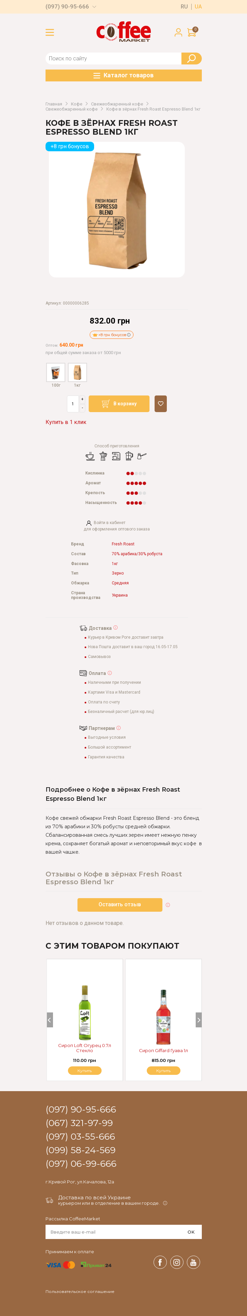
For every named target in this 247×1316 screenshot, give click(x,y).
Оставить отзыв (120, 904)
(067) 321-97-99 (79, 1123)
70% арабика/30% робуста (137, 554)
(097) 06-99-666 (81, 1164)
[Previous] (50, 1019)
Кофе (76, 104)
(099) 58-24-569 (81, 1150)
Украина (120, 595)
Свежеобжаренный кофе (117, 104)
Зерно (118, 573)
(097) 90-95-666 (67, 6)
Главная (54, 104)
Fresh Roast (123, 544)
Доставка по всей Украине (94, 1197)
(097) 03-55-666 (80, 1137)
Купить (163, 1070)
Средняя (120, 583)
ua (198, 7)
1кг (115, 564)
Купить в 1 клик (66, 422)
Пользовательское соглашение (80, 1291)
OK (191, 1232)
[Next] (199, 1019)
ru (184, 7)
